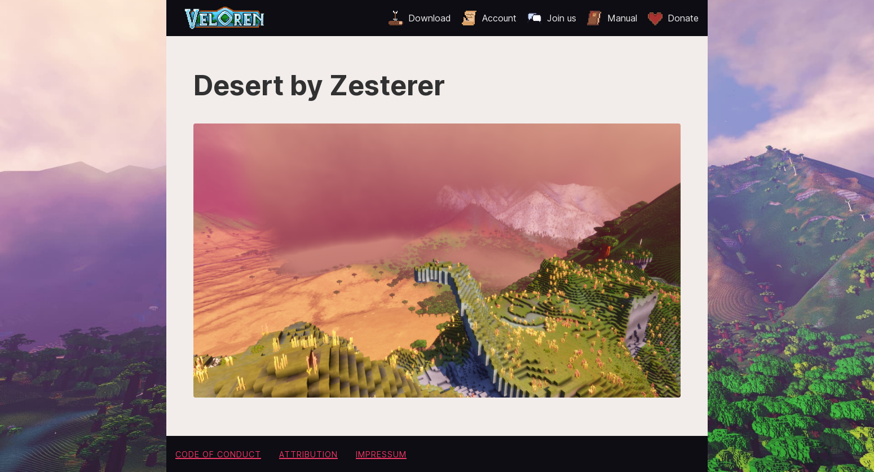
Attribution (308, 454)
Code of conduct (218, 454)
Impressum (381, 454)
